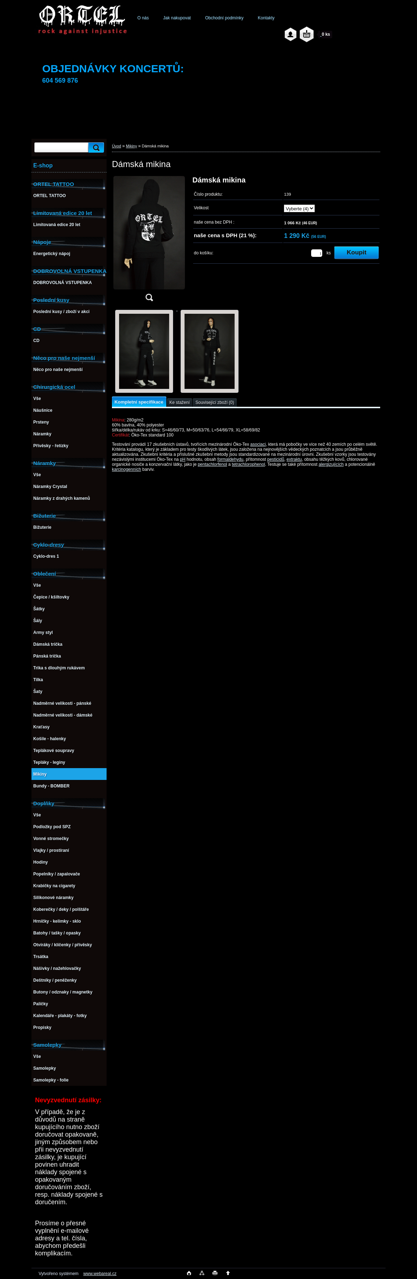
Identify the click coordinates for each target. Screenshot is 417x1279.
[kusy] (316, 253)
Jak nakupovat (177, 17)
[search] (95, 147)
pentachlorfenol (212, 464)
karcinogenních (126, 469)
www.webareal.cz (100, 1273)
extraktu (294, 459)
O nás (143, 17)
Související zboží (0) (214, 402)
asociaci (258, 444)
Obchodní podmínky (224, 17)
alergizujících (331, 464)
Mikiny (131, 146)
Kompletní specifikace (138, 402)
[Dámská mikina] (149, 241)
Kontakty (266, 17)
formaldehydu (230, 459)
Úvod (116, 146)
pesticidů (275, 459)
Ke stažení (180, 402)
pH (182, 459)
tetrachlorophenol (248, 464)
